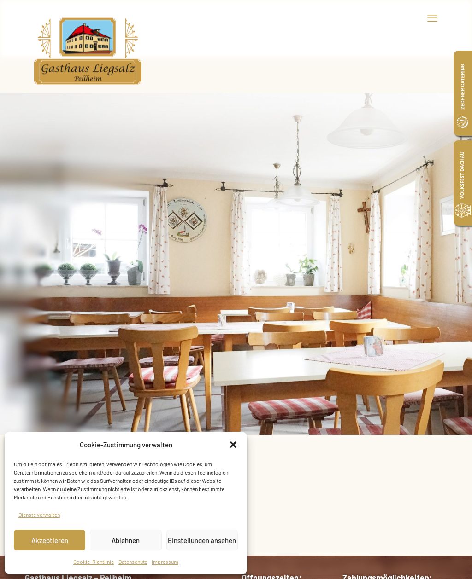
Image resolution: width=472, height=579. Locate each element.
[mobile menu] (432, 17)
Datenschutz (132, 561)
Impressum (165, 561)
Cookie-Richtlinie (93, 561)
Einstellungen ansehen (202, 540)
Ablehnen (126, 540)
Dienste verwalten (39, 514)
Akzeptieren (49, 540)
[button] (233, 444)
